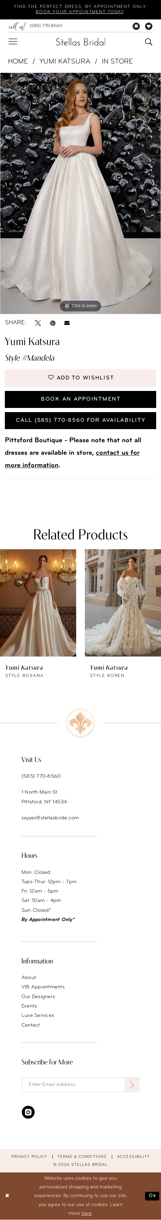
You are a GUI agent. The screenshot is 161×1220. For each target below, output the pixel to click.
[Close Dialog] (8, 1196)
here (87, 1214)
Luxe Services (37, 1016)
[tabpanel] (80, 193)
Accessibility (133, 1157)
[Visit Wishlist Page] (149, 26)
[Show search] (149, 41)
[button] (13, 41)
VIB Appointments (43, 987)
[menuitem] (35, 26)
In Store (117, 61)
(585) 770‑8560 (41, 776)
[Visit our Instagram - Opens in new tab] (28, 1112)
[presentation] (38, 602)
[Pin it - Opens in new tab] (53, 322)
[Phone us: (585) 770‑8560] (35, 26)
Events (29, 1006)
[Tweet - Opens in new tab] (38, 322)
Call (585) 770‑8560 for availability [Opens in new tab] (81, 420)
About (28, 978)
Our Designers (38, 997)
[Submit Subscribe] (132, 1085)
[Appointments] (136, 26)
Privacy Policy (29, 1157)
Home (18, 61)
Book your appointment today (80, 12)
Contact (30, 1025)
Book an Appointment (81, 399)
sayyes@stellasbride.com (50, 818)
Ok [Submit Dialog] (152, 1196)
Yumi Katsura (64, 61)
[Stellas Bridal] (80, 41)
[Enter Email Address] (80, 1085)
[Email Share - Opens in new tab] (67, 322)
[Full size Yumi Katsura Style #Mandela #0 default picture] (80, 193)
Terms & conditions (82, 1157)
